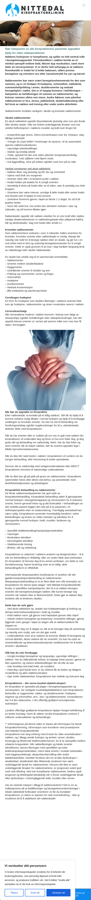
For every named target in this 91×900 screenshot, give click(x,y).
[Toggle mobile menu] (84, 5)
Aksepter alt (58, 892)
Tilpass (14, 892)
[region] (37, 880)
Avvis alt (35, 892)
